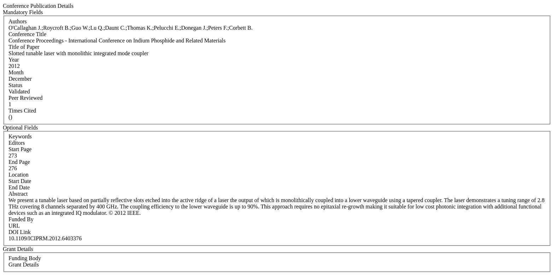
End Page (19, 162)
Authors (17, 21)
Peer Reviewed (25, 98)
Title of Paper (23, 47)
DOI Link (19, 232)
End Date (19, 187)
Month (16, 72)
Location (18, 175)
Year (13, 60)
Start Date (19, 181)
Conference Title (27, 34)
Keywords (20, 136)
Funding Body (24, 258)
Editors (16, 143)
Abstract (18, 194)
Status (15, 85)
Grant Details (23, 265)
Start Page (19, 149)
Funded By (21, 219)
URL (14, 226)
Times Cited (22, 111)
